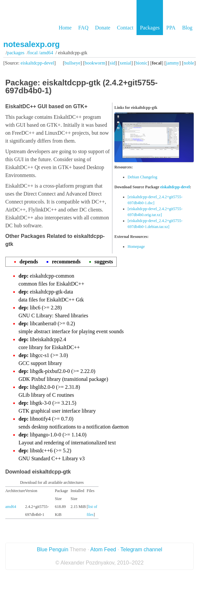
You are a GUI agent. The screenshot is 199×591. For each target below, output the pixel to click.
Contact (125, 27)
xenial (125, 63)
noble (188, 63)
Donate (102, 27)
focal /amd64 (40, 52)
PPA (171, 27)
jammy (172, 63)
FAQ (83, 27)
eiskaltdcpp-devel (37, 63)
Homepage (136, 246)
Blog (187, 27)
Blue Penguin (52, 549)
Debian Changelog (142, 177)
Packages (150, 27)
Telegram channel (141, 549)
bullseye (72, 63)
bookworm (95, 63)
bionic (141, 63)
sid (112, 63)
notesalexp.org (31, 44)
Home (65, 27)
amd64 (10, 506)
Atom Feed (103, 549)
